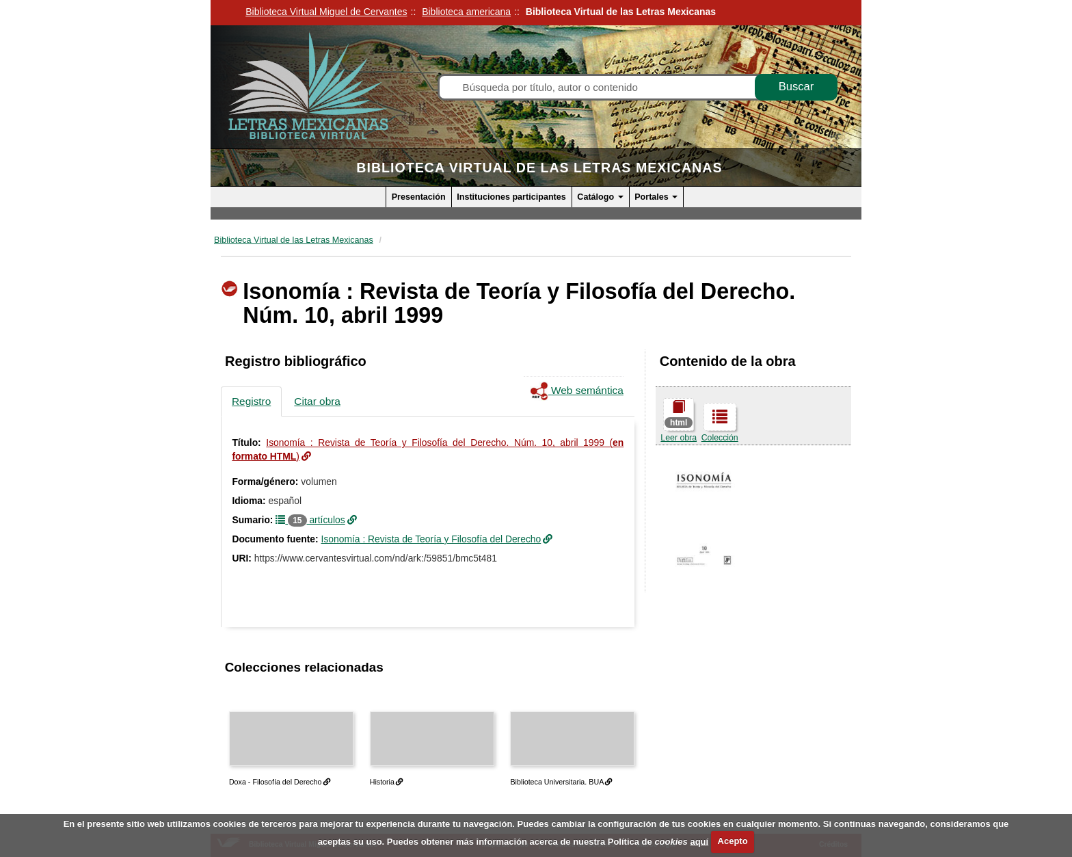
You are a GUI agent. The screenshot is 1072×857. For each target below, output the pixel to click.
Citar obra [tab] (317, 401)
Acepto (733, 841)
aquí (699, 841)
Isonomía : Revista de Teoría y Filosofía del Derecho (431, 538)
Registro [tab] (251, 401)
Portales (656, 197)
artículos (310, 519)
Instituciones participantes (511, 197)
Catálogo (600, 197)
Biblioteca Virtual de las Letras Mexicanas (539, 167)
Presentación (419, 197)
